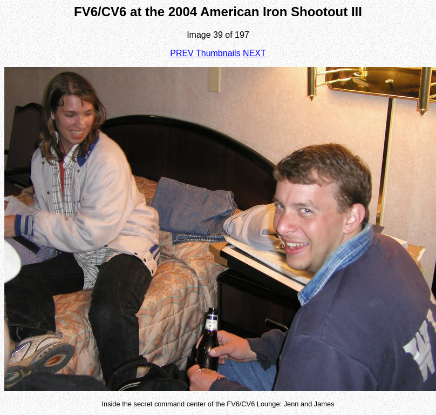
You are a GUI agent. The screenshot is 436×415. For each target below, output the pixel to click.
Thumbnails (218, 53)
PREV (182, 53)
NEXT (254, 53)
